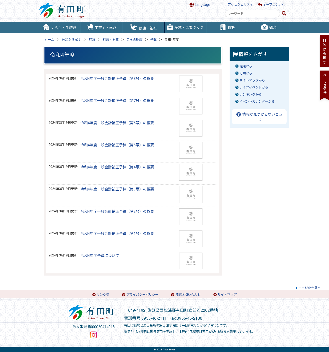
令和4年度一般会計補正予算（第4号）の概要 (117, 167)
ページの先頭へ (309, 287)
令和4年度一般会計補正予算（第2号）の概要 (117, 211)
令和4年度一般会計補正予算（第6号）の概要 (117, 123)
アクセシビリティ (240, 5)
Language (199, 5)
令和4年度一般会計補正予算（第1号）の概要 (117, 233)
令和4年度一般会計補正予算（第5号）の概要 (117, 145)
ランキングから (250, 94)
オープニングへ (271, 5)
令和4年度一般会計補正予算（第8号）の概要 (117, 78)
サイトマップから (252, 80)
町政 (92, 40)
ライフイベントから (253, 87)
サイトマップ (227, 295)
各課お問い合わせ (188, 295)
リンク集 (102, 295)
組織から (245, 66)
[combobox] (252, 13)
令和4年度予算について (99, 255)
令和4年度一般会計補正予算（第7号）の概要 (117, 101)
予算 (153, 40)
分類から (245, 73)
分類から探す (71, 40)
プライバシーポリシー (142, 295)
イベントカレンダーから (257, 102)
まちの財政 (134, 40)
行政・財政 (111, 40)
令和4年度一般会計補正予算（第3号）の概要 (117, 189)
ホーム (49, 40)
